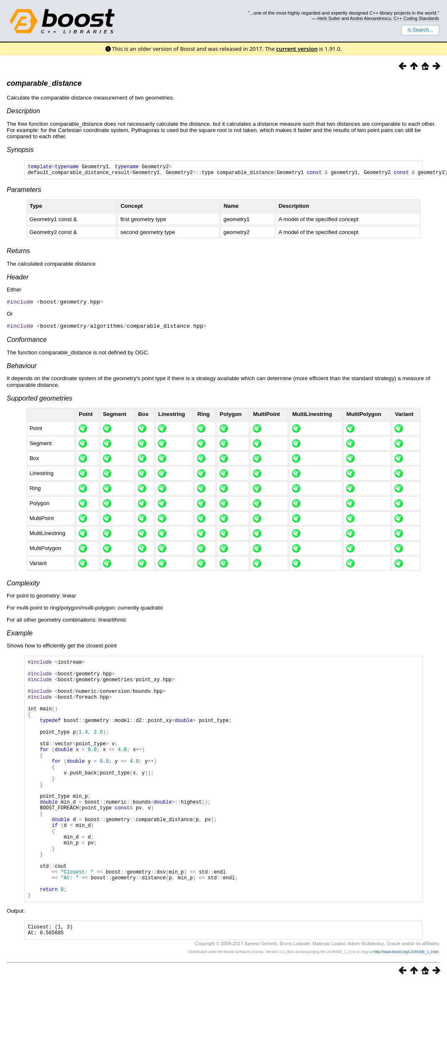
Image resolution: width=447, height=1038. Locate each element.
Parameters (24, 192)
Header (17, 279)
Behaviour (22, 367)
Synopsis (20, 149)
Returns (18, 253)
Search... (420, 30)
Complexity (23, 584)
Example (19, 634)
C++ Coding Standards (416, 18)
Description (23, 111)
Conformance (27, 341)
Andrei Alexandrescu (370, 18)
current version (297, 48)
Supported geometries (39, 399)
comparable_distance (44, 83)
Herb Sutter (328, 18)
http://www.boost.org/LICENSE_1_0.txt (406, 1007)
